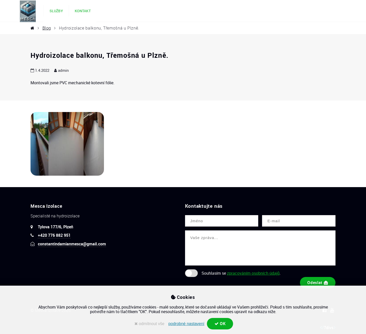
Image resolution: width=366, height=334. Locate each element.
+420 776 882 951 (54, 235)
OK (220, 323)
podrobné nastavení (186, 324)
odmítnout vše (149, 324)
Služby (56, 10)
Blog (46, 28)
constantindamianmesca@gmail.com (72, 244)
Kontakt (83, 10)
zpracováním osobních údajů (253, 273)
